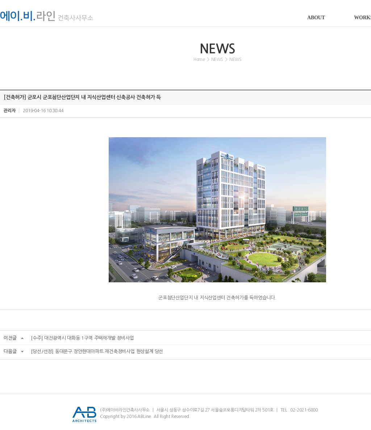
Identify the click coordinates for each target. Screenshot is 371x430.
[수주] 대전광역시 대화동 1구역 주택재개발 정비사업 (82, 338)
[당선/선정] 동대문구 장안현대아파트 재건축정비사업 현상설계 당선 (97, 351)
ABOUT (316, 17)
